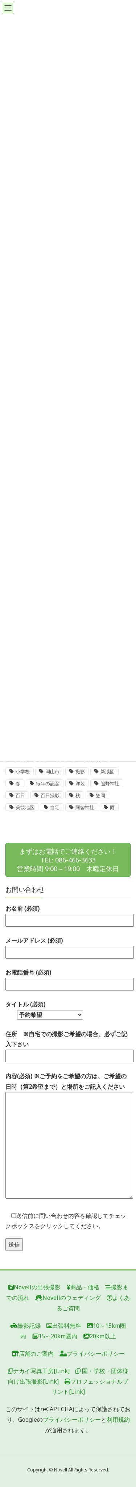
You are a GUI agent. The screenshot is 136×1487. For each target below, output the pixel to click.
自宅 (54, 807)
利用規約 (118, 1420)
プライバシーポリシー (92, 1354)
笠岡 (100, 795)
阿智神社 (84, 807)
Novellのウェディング (68, 1298)
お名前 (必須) (68, 914)
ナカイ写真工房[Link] (39, 1371)
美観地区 (25, 807)
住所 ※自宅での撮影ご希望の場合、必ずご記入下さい (68, 1045)
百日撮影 (50, 795)
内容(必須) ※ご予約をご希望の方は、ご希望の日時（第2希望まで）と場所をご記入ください (68, 1136)
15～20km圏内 (54, 1336)
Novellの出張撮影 (34, 1287)
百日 (20, 795)
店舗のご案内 (33, 1354)
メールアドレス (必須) (68, 946)
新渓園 (107, 771)
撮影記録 (25, 1326)
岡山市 (52, 771)
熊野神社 (109, 783)
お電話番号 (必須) (68, 978)
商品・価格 (82, 1287)
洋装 (80, 783)
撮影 (80, 771)
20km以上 (99, 1336)
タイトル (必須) (44, 1009)
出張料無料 (63, 1326)
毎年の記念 (47, 783)
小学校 (23, 771)
